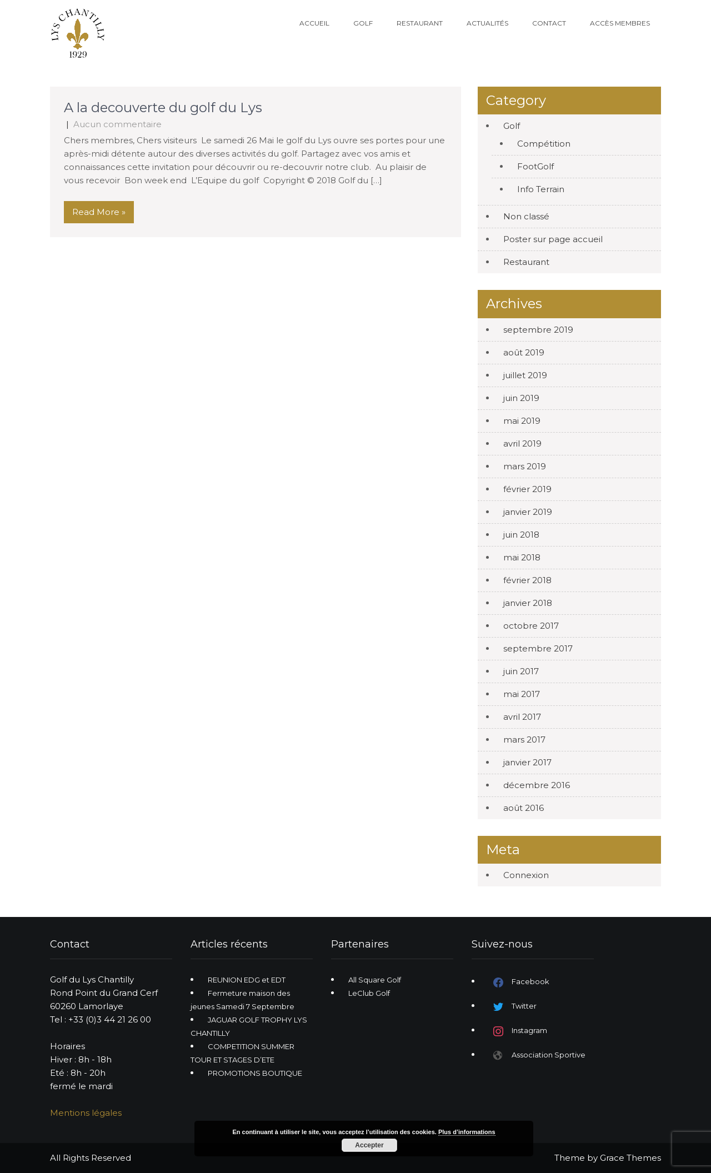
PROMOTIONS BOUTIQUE (255, 1073)
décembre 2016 (536, 785)
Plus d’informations (466, 1132)
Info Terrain (540, 189)
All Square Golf (374, 979)
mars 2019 (524, 466)
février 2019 (527, 489)
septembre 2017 (538, 648)
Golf (363, 23)
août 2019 (523, 352)
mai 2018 (521, 557)
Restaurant (420, 23)
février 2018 (527, 580)
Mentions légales (86, 1112)
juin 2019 (521, 398)
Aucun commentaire (117, 124)
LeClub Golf (369, 993)
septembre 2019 (538, 329)
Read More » (99, 212)
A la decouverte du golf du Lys (163, 107)
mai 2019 (521, 420)
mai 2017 (521, 694)
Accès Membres (620, 23)
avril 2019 (522, 443)
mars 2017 (524, 739)
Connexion (526, 875)
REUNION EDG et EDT (247, 979)
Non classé (526, 216)
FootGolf (535, 166)
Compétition (543, 143)
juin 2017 (521, 671)
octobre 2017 (531, 625)
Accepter (369, 1145)
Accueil (314, 23)
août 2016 (523, 808)
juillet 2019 (525, 375)
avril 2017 (522, 716)
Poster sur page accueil (553, 239)
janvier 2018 (527, 603)
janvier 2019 (527, 512)
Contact (549, 23)
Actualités (487, 23)
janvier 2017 (527, 762)
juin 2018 (521, 534)
